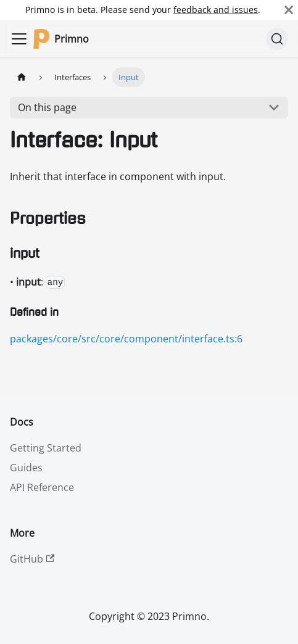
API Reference (42, 487)
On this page (47, 107)
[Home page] (21, 76)
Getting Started (45, 448)
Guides (26, 467)
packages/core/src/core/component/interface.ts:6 (126, 338)
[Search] (277, 39)
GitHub (32, 559)
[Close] (288, 10)
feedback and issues (215, 9)
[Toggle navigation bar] (19, 39)
